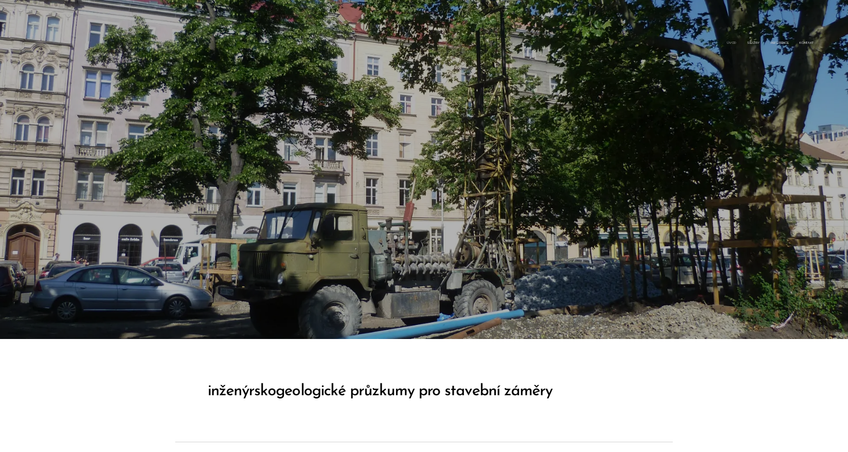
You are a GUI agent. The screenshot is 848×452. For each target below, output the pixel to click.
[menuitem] (782, 43)
